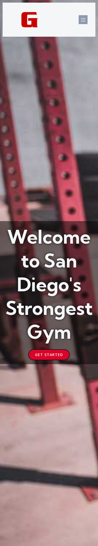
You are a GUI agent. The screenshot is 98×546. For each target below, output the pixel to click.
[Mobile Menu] (83, 19)
